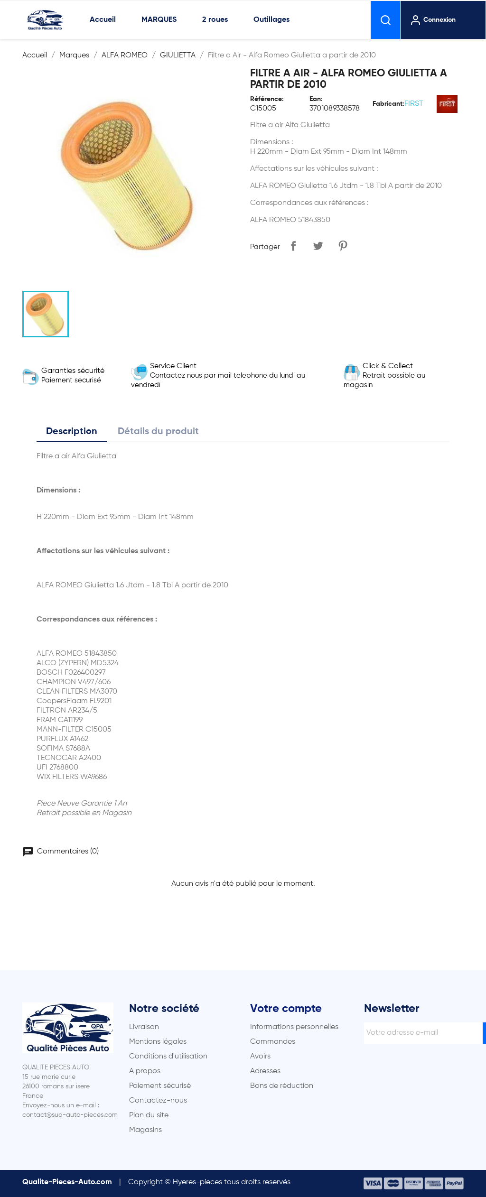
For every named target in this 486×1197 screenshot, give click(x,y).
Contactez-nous (158, 1100)
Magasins (145, 1130)
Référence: (267, 99)
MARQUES (159, 20)
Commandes (272, 1042)
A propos (144, 1071)
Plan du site (148, 1115)
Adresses (265, 1071)
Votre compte (286, 1008)
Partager (293, 245)
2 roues (215, 20)
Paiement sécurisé (160, 1086)
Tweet (317, 245)
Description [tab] (71, 431)
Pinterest (342, 245)
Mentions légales (158, 1042)
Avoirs (260, 1056)
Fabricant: (388, 104)
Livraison (144, 1027)
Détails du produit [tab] (158, 431)
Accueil (103, 20)
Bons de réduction (281, 1086)
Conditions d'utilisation (168, 1056)
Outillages (271, 20)
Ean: (316, 99)
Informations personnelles (294, 1027)
